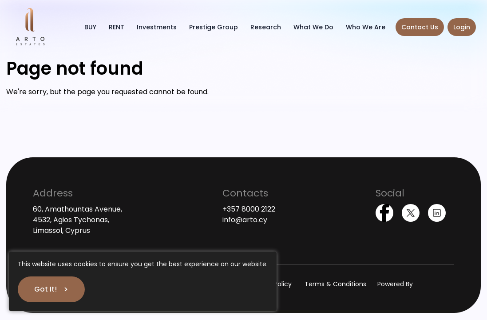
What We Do (313, 27)
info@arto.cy (244, 220)
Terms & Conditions (335, 284)
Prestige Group (213, 27)
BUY (90, 27)
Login (461, 27)
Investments (157, 27)
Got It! (45, 289)
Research (265, 27)
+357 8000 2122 (248, 209)
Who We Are (365, 27)
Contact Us (419, 27)
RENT (116, 27)
